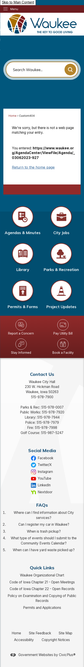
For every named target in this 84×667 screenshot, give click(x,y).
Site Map (65, 633)
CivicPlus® (67, 655)
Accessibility (24, 640)
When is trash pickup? (44, 531)
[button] (70, 69)
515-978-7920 (53, 412)
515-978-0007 (52, 407)
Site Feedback (40, 633)
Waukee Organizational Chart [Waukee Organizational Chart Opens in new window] (42, 575)
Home (13, 115)
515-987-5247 (52, 433)
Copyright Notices (56, 640)
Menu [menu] (14, 9)
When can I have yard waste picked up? (44, 550)
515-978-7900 (42, 397)
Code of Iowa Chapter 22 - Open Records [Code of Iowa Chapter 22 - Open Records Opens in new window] (42, 589)
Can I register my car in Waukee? (43, 524)
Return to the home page (33, 167)
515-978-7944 (48, 417)
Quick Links (42, 567)
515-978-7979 (48, 422)
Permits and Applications (42, 608)
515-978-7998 (46, 428)
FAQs (42, 505)
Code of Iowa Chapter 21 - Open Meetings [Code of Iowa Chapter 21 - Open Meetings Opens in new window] (42, 582)
